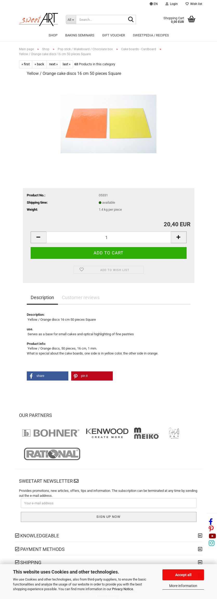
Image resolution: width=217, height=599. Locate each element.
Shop (53, 35)
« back (39, 64)
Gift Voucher (113, 35)
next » (53, 64)
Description (42, 297)
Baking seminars (79, 35)
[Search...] (71, 19)
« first (26, 64)
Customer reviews (81, 297)
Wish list (194, 4)
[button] (154, 4)
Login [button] (172, 4)
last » (66, 64)
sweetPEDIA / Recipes (151, 35)
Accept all (183, 575)
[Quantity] (108, 237)
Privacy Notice (122, 589)
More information (183, 586)
